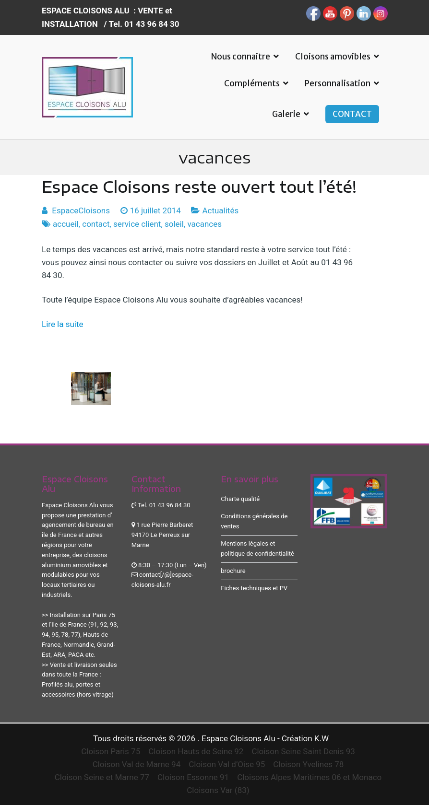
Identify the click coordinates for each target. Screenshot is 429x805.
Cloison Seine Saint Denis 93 (303, 751)
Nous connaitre (240, 56)
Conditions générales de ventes (254, 521)
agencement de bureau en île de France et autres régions (78, 534)
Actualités (220, 210)
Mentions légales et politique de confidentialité (257, 548)
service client (137, 224)
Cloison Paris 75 (110, 751)
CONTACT (352, 114)
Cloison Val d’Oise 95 (227, 764)
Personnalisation (337, 83)
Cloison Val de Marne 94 (137, 764)
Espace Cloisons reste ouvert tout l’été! (199, 186)
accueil (66, 224)
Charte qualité (240, 498)
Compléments (252, 83)
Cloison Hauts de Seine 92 (195, 751)
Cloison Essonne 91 (193, 777)
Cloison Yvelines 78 (308, 764)
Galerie (286, 114)
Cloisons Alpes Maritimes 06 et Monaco (309, 777)
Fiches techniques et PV (254, 588)
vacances (204, 224)
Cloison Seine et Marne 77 (102, 777)
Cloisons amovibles (332, 56)
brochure (233, 570)
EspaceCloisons (81, 210)
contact (95, 224)
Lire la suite (62, 324)
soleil (174, 224)
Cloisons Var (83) (218, 790)
